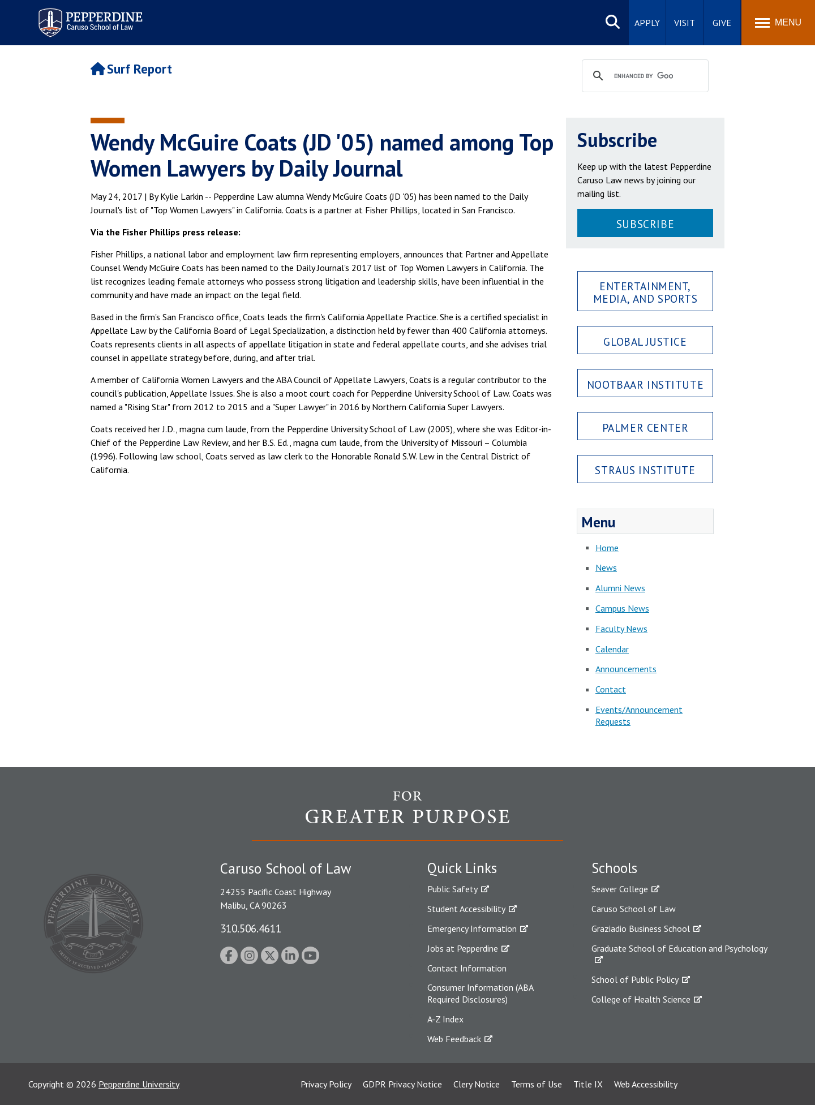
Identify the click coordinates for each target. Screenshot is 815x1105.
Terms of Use (536, 1084)
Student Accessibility (466, 908)
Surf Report (131, 69)
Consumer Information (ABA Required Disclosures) (480, 993)
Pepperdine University (138, 1084)
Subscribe (645, 224)
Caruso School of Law (633, 908)
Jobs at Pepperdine (462, 948)
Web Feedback (454, 1038)
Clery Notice (476, 1084)
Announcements (626, 668)
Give (722, 22)
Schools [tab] (614, 868)
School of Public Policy (635, 979)
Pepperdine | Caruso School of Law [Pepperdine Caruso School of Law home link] (88, 15)
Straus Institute (645, 470)
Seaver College (619, 889)
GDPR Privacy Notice (402, 1084)
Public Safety (452, 889)
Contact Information (467, 968)
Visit (684, 22)
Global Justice (645, 341)
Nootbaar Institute (645, 384)
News (606, 567)
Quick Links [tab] (462, 868)
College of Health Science (640, 999)
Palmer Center (645, 427)
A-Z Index (445, 1019)
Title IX (588, 1084)
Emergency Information (472, 928)
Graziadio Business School (640, 928)
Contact (610, 689)
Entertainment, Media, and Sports (645, 292)
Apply (647, 22)
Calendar (612, 649)
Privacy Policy (326, 1084)
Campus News (622, 608)
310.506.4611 (250, 928)
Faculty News (621, 628)
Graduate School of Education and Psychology (679, 948)
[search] (643, 76)
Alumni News (620, 588)
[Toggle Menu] (778, 22)
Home (607, 547)
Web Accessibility (645, 1084)
